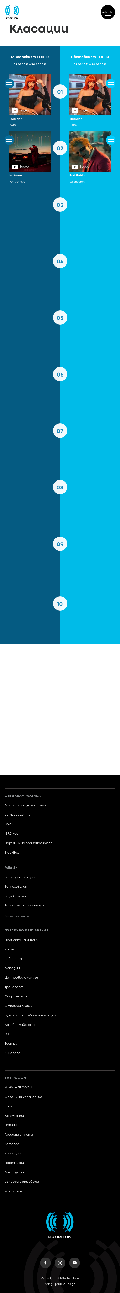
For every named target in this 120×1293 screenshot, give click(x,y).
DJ (7, 1034)
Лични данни (15, 1172)
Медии (11, 868)
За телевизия (16, 886)
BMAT (9, 824)
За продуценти (17, 814)
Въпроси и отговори (22, 1181)
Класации (13, 1153)
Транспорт (14, 987)
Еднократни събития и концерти (32, 1015)
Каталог (12, 1144)
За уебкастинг (17, 896)
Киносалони (14, 1053)
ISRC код (12, 833)
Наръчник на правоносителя (28, 843)
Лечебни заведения (20, 1024)
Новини (11, 1125)
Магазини (13, 968)
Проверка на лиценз (21, 940)
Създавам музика (23, 796)
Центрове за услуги (21, 977)
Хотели (11, 949)
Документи (14, 1115)
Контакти (13, 1191)
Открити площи (18, 1006)
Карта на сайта (17, 916)
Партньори (14, 1163)
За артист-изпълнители (25, 805)
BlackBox (12, 852)
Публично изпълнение (26, 930)
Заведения (13, 959)
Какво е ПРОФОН (18, 1087)
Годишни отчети (19, 1134)
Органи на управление (23, 1097)
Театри (11, 1043)
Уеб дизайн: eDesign (60, 1284)
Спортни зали (16, 996)
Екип (8, 1106)
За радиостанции (20, 877)
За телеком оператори (24, 905)
